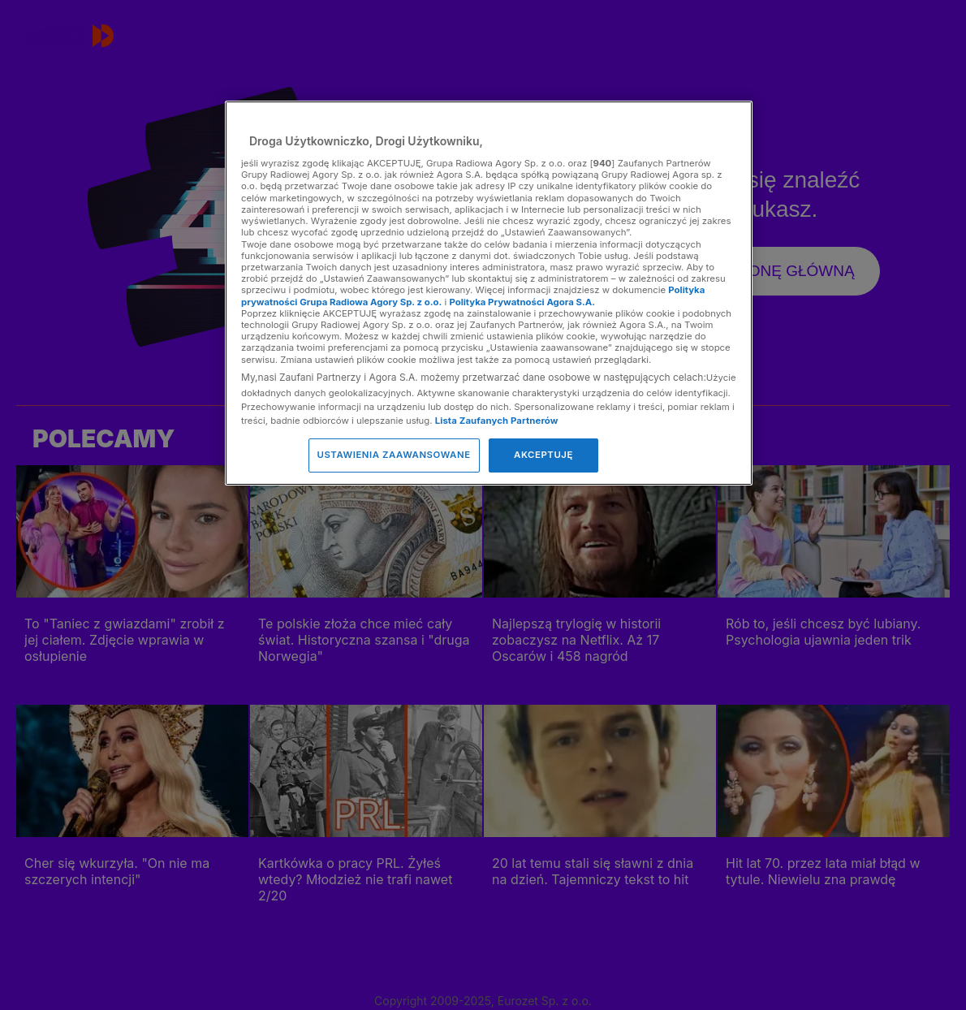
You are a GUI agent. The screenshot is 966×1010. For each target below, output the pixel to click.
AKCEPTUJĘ (543, 454)
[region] (489, 293)
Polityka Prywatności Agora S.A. (522, 302)
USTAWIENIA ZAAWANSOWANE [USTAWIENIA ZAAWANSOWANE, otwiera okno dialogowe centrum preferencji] (394, 454)
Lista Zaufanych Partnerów (496, 420)
